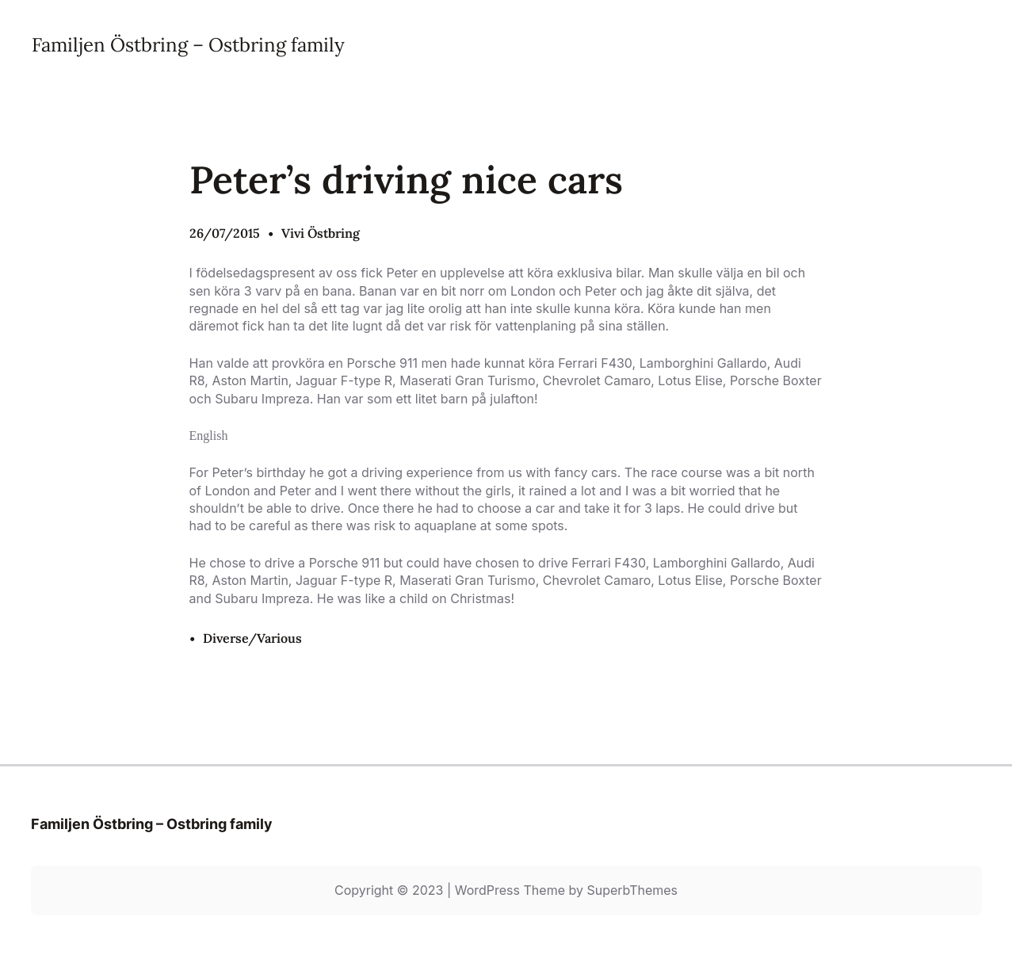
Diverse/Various (252, 638)
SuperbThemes (632, 890)
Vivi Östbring (320, 233)
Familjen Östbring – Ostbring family (188, 44)
